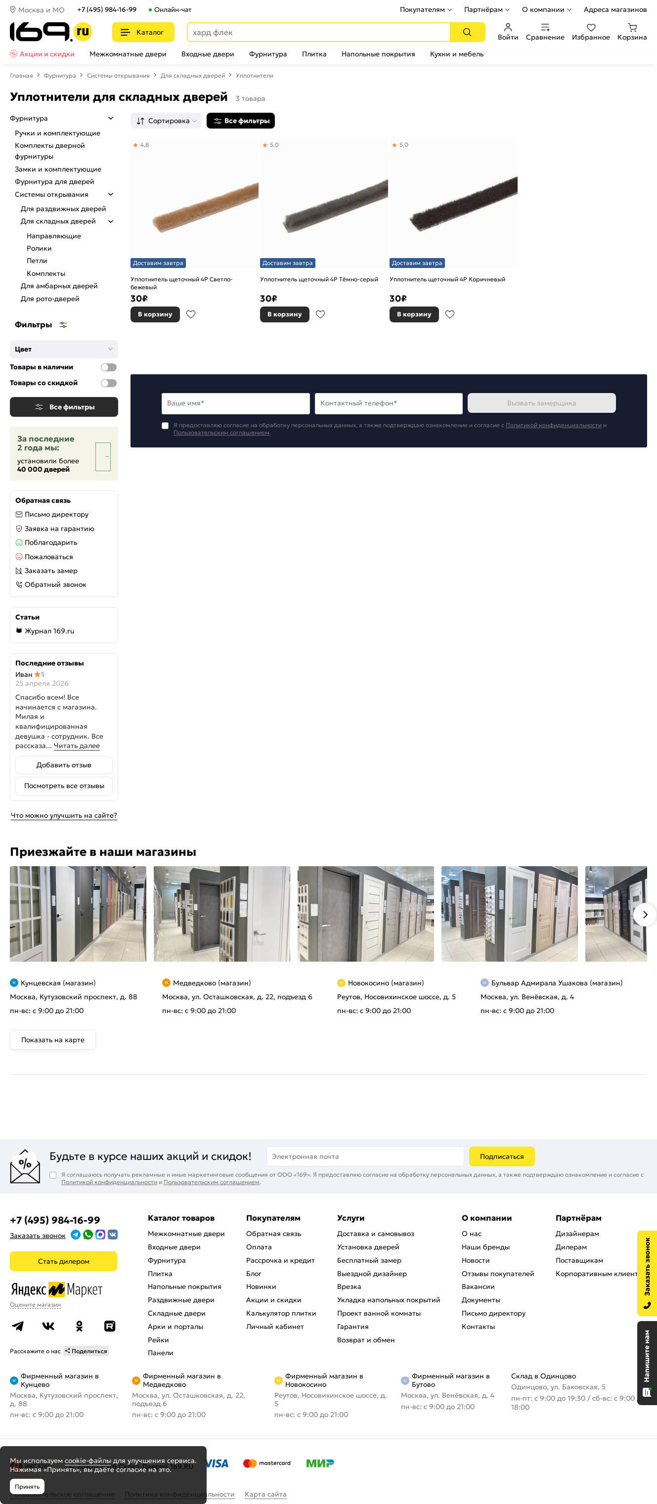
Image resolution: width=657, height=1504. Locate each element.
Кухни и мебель (456, 53)
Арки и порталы (175, 1326)
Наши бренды (486, 1246)
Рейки (158, 1339)
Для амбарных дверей (59, 285)
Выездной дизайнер (372, 1273)
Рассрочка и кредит (280, 1260)
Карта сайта (266, 1494)
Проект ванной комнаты (379, 1313)
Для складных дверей (193, 75)
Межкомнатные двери (128, 53)
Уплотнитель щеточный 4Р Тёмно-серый (319, 279)
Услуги (351, 1218)
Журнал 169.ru (49, 630)
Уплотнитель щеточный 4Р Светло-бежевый (182, 283)
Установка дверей (368, 1246)
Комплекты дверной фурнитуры (50, 151)
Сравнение (545, 32)
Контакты (478, 1326)
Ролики (39, 248)
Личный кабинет (275, 1326)
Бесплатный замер (369, 1260)
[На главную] (51, 32)
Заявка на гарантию (59, 528)
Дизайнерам (577, 1233)
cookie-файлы (88, 1460)
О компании (543, 9)
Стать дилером (63, 1261)
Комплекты (46, 273)
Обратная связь (273, 1233)
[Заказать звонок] (647, 1273)
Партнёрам (483, 9)
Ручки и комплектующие (57, 133)
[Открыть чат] (647, 1363)
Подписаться (502, 1156)
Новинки (261, 1286)
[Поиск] (467, 32)
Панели (161, 1352)
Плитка (314, 53)
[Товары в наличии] (109, 367)
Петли (37, 260)
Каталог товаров (181, 1218)
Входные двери (207, 53)
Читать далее (77, 745)
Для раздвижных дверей (63, 208)
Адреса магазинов (615, 9)
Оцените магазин (35, 1304)
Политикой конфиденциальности (554, 425)
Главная (21, 75)
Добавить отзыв (64, 764)
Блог (254, 1273)
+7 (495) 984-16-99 (106, 9)
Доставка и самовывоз (375, 1233)
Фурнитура (268, 53)
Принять (27, 1486)
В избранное (191, 314)
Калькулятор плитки (281, 1313)
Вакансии (478, 1286)
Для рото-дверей (50, 298)
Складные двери (177, 1313)
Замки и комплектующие (58, 169)
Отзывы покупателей (498, 1273)
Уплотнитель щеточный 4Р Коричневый (447, 279)
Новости (476, 1260)
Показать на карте (53, 1039)
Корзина (632, 32)
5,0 (274, 144)
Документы (481, 1299)
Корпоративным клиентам (601, 1273)
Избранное (591, 32)
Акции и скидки (47, 53)
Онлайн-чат (172, 9)
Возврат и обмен (366, 1339)
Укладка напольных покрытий (388, 1299)
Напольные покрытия (378, 53)
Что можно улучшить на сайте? (64, 815)
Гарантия (353, 1326)
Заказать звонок (38, 1235)
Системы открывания (118, 75)
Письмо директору (56, 514)
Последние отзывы (49, 663)
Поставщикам (579, 1260)
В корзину (155, 314)
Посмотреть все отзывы (64, 785)
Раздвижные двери (181, 1299)
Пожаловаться (49, 556)
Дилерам (571, 1246)
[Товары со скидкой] (109, 383)
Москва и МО (41, 9)
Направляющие (54, 235)
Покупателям (422, 9)
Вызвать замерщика (541, 402)
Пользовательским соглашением (221, 432)
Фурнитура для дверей (54, 181)
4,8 (144, 144)
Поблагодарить (51, 542)
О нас (472, 1233)
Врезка (349, 1286)
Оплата (259, 1246)
